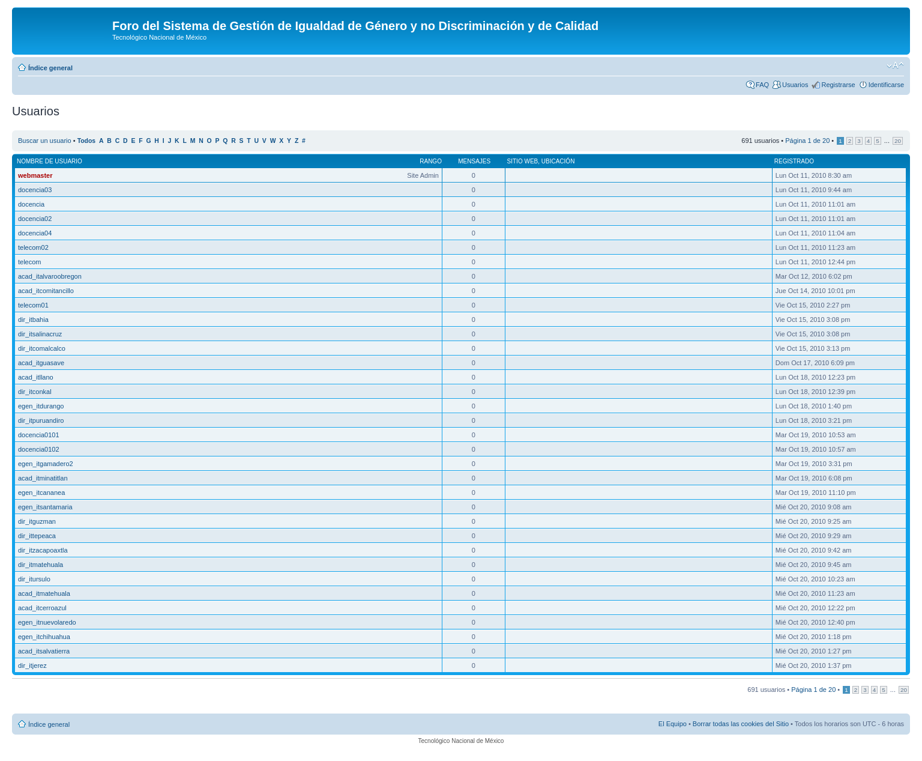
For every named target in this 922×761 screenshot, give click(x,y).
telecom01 (33, 305)
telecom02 (33, 247)
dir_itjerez (32, 665)
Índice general (50, 67)
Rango (431, 161)
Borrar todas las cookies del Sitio (741, 723)
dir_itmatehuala (40, 564)
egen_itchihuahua (44, 636)
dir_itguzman (37, 521)
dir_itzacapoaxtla (43, 550)
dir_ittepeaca (37, 535)
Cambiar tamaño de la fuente (895, 65)
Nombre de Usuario (49, 161)
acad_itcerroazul (42, 607)
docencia (31, 204)
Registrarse (838, 84)
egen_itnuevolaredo (47, 622)
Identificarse (886, 84)
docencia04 (35, 233)
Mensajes (474, 161)
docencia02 (35, 218)
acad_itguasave (41, 362)
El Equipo (672, 723)
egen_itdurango (41, 406)
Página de (807, 140)
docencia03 (35, 189)
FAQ (762, 84)
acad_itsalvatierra (44, 651)
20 (897, 141)
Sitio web (522, 161)
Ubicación (558, 161)
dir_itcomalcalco (41, 348)
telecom (29, 261)
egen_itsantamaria (45, 507)
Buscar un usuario (44, 140)
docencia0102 (38, 449)
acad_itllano (35, 377)
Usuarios (795, 84)
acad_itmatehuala (44, 593)
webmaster (35, 175)
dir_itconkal (35, 391)
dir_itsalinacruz (40, 334)
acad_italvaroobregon (50, 276)
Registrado (794, 161)
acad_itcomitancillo (46, 290)
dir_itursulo (34, 579)
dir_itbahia (33, 319)
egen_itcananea (41, 492)
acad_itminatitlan (43, 478)
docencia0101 (38, 434)
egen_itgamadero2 (45, 463)
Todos (86, 141)
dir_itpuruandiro (41, 420)
